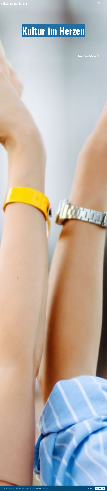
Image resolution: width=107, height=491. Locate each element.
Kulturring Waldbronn (14, 3)
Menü (101, 3)
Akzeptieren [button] (100, 488)
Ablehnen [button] (90, 488)
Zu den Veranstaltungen (87, 56)
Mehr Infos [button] (46, 488)
